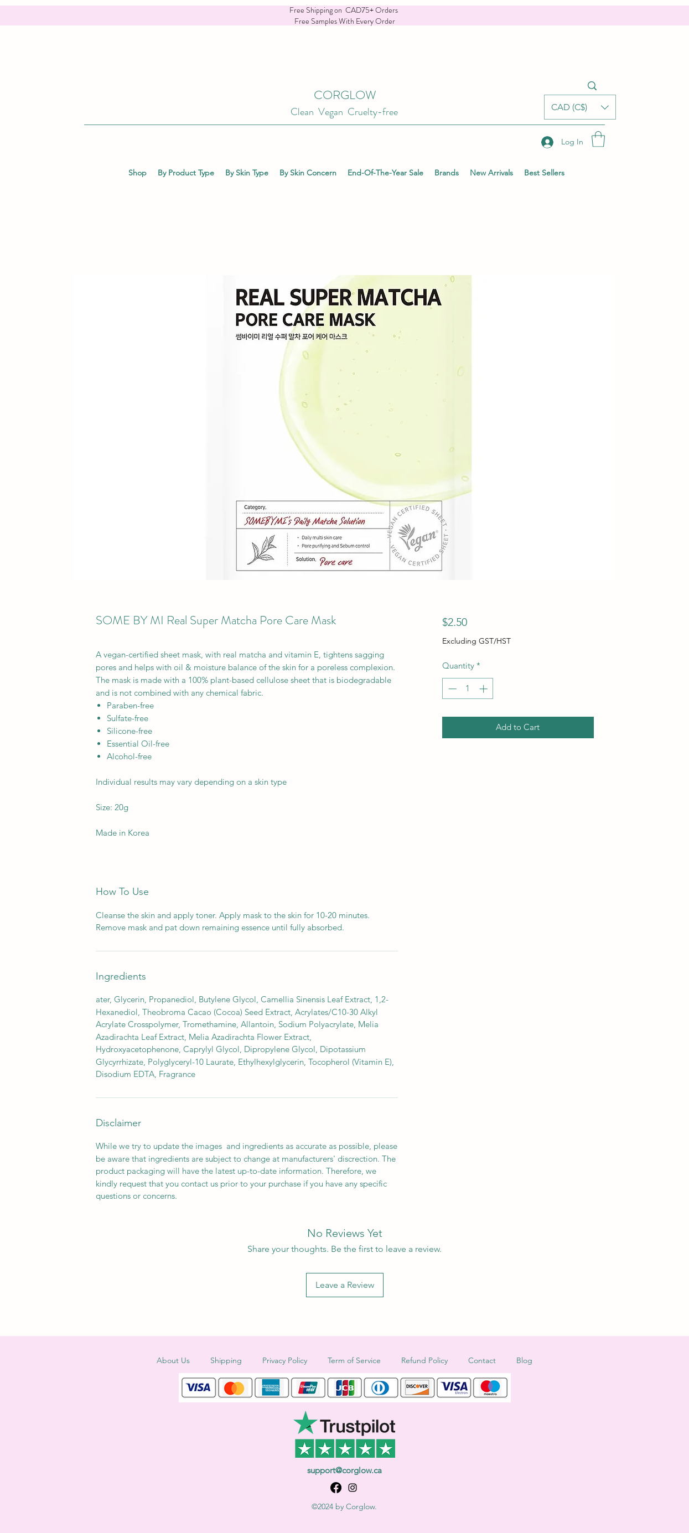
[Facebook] (335, 1487)
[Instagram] (352, 1487)
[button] (580, 107)
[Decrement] (451, 689)
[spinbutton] (468, 689)
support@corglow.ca (344, 1470)
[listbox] (580, 107)
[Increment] (484, 689)
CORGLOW (345, 94)
